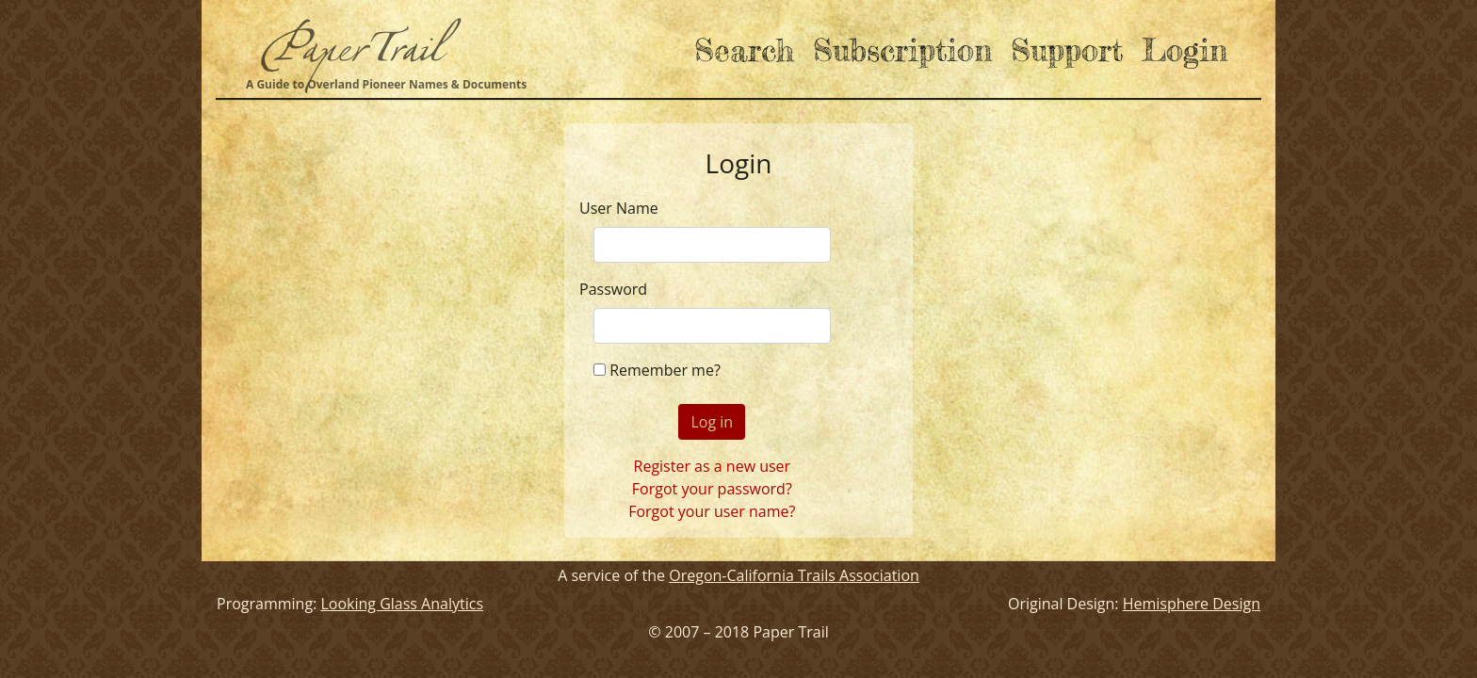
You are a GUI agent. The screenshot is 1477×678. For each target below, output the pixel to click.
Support (1067, 49)
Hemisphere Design (1191, 603)
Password (613, 289)
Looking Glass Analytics (401, 603)
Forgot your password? (712, 488)
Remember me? (665, 370)
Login (1184, 49)
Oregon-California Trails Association (794, 575)
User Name (618, 208)
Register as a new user (712, 466)
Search (744, 49)
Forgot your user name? (711, 511)
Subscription (902, 49)
